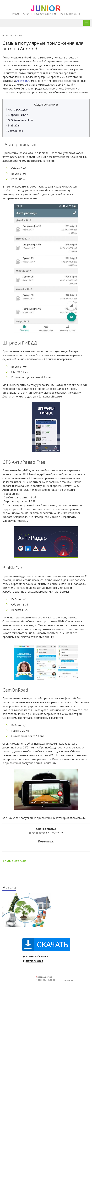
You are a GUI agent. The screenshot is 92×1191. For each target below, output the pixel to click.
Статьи (18, 35)
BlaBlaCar (13, 125)
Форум (15, 13)
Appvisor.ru (23, 81)
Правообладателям (45, 13)
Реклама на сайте (70, 13)
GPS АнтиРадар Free (19, 120)
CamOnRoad (14, 131)
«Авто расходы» (17, 109)
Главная (7, 35)
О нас (26, 13)
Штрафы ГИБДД (17, 115)
